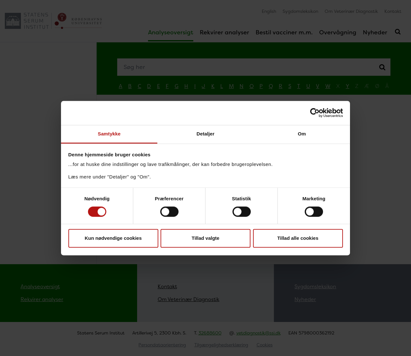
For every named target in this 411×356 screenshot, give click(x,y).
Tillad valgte (205, 238)
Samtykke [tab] (109, 133)
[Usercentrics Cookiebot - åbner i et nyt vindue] (315, 112)
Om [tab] (302, 133)
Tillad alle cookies (297, 238)
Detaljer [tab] (205, 133)
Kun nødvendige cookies (113, 238)
